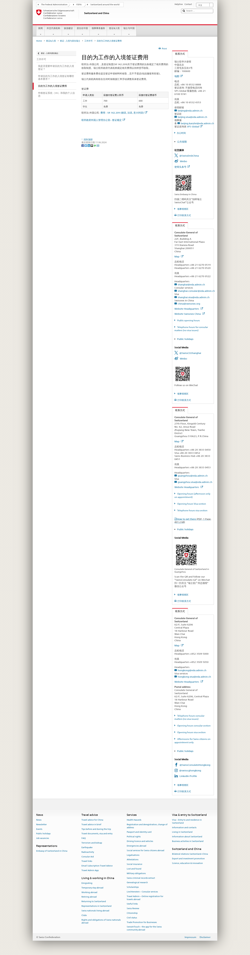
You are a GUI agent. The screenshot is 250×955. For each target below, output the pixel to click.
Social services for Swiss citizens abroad (145, 850)
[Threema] (92, 145)
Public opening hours (188, 320)
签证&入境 (114, 31)
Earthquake (86, 847)
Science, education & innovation (187, 863)
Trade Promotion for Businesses (142, 922)
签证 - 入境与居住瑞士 (70, 41)
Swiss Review (133, 908)
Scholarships (133, 887)
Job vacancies (42, 838)
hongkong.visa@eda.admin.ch (194, 676)
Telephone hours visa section (192, 510)
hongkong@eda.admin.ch (192, 670)
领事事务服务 (98, 31)
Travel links (86, 861)
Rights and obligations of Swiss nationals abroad (101, 921)
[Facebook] (83, 145)
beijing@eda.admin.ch (190, 110)
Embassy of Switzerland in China (51, 851)
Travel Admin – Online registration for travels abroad (145, 898)
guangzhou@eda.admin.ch (193, 475)
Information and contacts (184, 827)
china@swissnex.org (189, 303)
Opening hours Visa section (191, 504)
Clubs (84, 915)
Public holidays (185, 339)
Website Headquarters (188, 308)
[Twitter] (86, 145)
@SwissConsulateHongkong (195, 764)
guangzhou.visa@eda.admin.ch (195, 482)
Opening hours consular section (194, 725)
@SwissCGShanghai (190, 353)
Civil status (132, 917)
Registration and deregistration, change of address (147, 826)
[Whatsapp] (95, 145)
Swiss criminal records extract (141, 878)
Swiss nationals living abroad (95, 910)
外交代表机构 (53, 31)
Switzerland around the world (104, 4)
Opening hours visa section (191, 732)
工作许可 (88, 41)
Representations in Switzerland (96, 906)
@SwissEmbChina (189, 155)
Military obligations (136, 873)
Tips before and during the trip (96, 829)
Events (39, 829)
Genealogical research (137, 882)
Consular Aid (87, 856)
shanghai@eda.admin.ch (191, 284)
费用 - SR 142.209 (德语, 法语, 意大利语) (123, 112)
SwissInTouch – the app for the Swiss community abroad (144, 928)
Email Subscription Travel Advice (97, 866)
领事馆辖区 (182, 209)
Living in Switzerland (182, 832)
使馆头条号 (182, 166)
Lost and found (134, 869)
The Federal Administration (54, 4)
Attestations (132, 859)
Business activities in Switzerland (187, 841)
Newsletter (41, 824)
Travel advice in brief (91, 824)
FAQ (83, 838)
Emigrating (86, 883)
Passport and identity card (139, 832)
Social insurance (134, 864)
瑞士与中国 (129, 31)
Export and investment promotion (188, 858)
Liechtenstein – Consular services (142, 891)
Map (178, 256)
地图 (178, 76)
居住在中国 (82, 31)
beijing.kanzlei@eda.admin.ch (197, 123)
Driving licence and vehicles (140, 841)
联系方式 (178, 53)
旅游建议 (68, 31)
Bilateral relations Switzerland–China (190, 854)
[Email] (98, 145)
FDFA (78, 4)
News (38, 820)
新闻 (40, 31)
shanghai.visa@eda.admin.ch (194, 297)
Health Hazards (134, 820)
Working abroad (89, 892)
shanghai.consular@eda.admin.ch (196, 290)
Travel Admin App (90, 870)
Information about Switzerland (187, 837)
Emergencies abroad (136, 846)
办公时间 (181, 133)
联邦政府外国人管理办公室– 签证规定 (103, 120)
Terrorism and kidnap (91, 843)
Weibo (183, 161)
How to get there (192, 520)
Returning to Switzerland (93, 901)
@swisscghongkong (190, 770)
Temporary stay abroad (92, 888)
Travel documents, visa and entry (96, 834)
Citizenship (132, 913)
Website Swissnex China (189, 313)
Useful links (132, 904)
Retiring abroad (89, 897)
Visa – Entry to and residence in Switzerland (187, 821)
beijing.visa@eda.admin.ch (192, 116)
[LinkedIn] (89, 145)
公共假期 (182, 141)
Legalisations (133, 855)
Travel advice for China (92, 820)
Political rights (134, 837)
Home (39, 41)
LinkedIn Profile (188, 776)
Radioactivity (87, 852)
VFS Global (194, 126)
